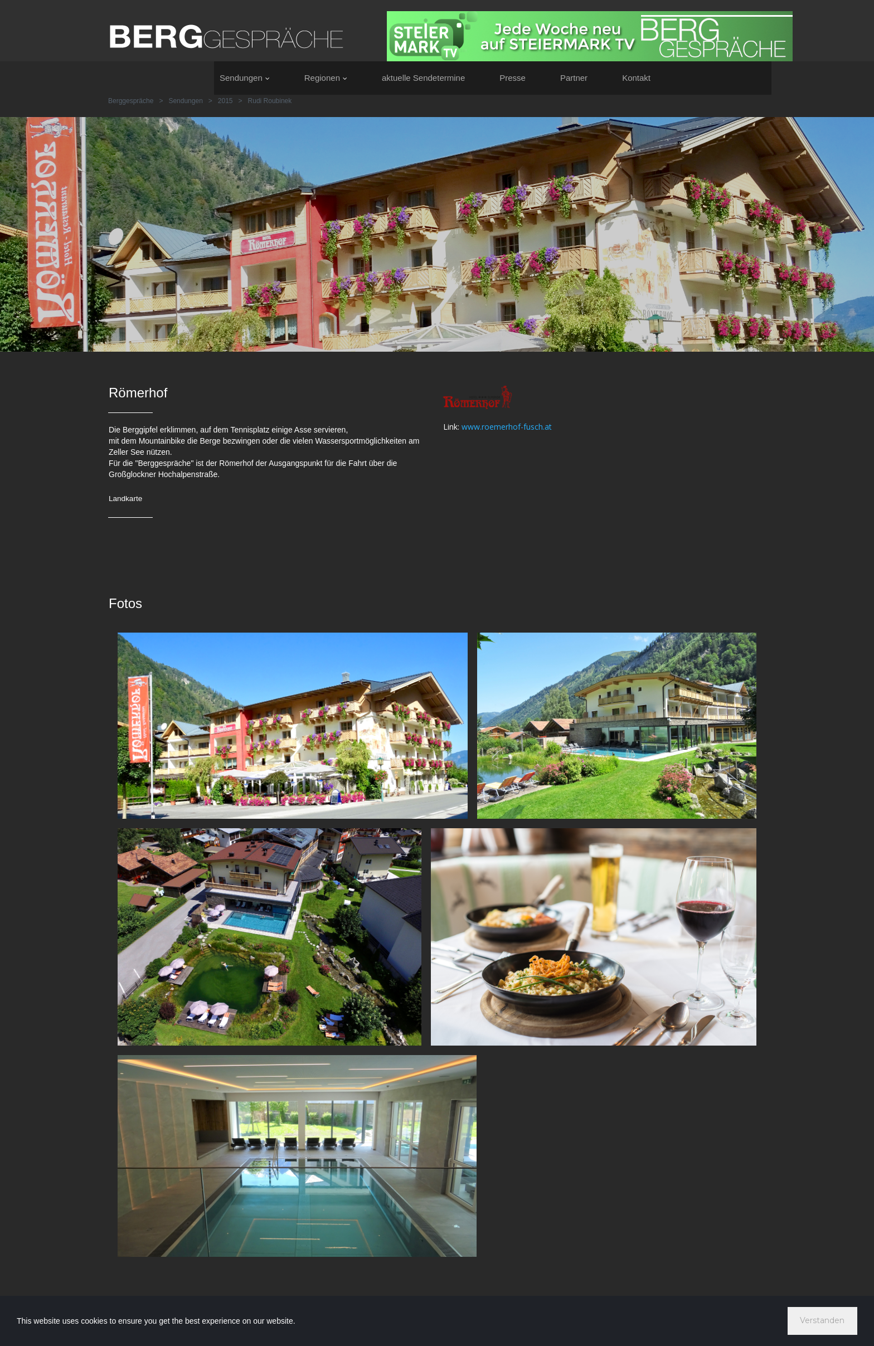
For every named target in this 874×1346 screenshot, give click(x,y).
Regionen (325, 78)
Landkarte (126, 498)
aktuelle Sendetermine (423, 78)
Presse (512, 78)
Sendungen (245, 78)
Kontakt (636, 78)
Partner (573, 78)
